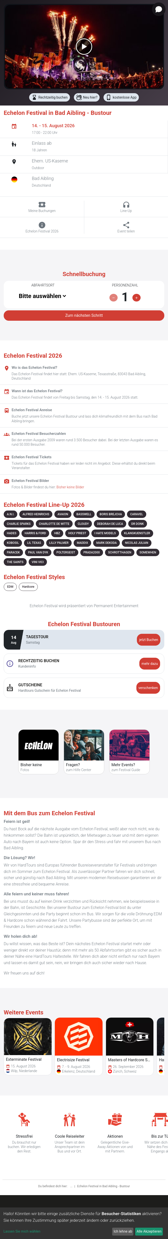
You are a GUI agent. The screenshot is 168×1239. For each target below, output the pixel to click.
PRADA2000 (92, 552)
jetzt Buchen (148, 640)
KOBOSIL (13, 543)
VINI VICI (37, 562)
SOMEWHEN (148, 552)
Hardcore (28, 586)
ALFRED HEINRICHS (35, 514)
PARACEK (13, 552)
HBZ (57, 533)
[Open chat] (159, 9)
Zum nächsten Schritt (84, 315)
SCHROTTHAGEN (119, 552)
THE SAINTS (15, 562)
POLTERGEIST (66, 552)
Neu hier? (87, 97)
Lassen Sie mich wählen (21, 1231)
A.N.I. (10, 514)
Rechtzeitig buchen (49, 97)
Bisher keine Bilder (70, 487)
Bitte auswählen (40, 296)
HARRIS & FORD (35, 533)
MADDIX (82, 543)
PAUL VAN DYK (38, 552)
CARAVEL (136, 514)
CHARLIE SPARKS (19, 524)
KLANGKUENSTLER (137, 533)
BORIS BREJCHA (111, 514)
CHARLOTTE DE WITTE (54, 524)
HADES (11, 533)
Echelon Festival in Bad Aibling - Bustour (103, 1186)
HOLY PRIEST (77, 533)
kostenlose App (121, 97)
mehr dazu (150, 664)
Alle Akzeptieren (149, 1231)
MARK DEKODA (106, 543)
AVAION (63, 514)
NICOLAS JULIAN (136, 543)
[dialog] (84, 1223)
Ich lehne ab (123, 1231)
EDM (10, 586)
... (71, 1186)
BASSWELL (83, 514)
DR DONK (137, 524)
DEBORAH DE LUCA (110, 524)
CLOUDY (83, 524)
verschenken (148, 688)
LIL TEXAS (34, 543)
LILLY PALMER (59, 543)
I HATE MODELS (105, 533)
